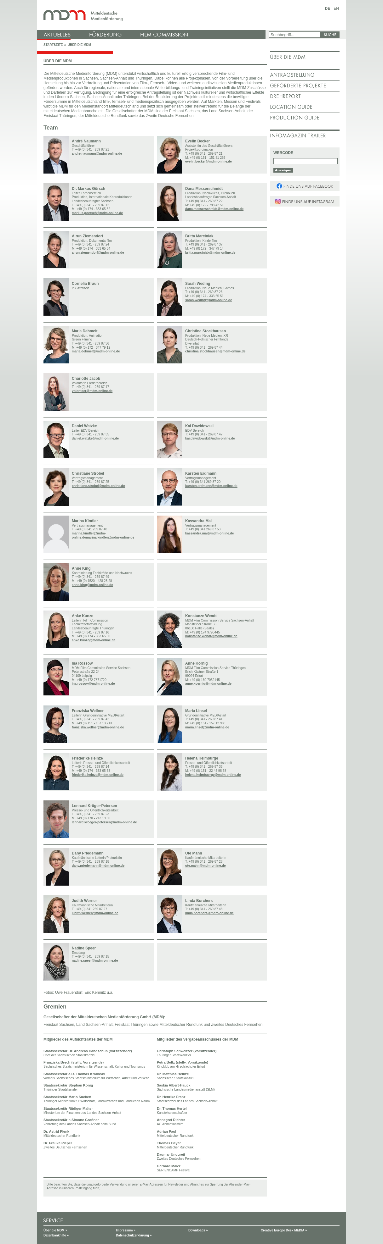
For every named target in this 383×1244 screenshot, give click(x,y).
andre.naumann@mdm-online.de (97, 153)
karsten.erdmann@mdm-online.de (211, 486)
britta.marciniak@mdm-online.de (210, 252)
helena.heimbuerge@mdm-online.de (213, 775)
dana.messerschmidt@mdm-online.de (214, 209)
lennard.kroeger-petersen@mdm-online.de (104, 822)
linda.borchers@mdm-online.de (209, 913)
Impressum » (125, 1230)
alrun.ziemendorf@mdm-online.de (98, 252)
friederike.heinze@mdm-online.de (97, 775)
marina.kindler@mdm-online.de (110, 537)
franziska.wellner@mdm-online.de (98, 727)
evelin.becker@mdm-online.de (208, 161)
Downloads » (198, 1230)
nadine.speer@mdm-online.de (95, 960)
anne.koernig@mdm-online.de (208, 683)
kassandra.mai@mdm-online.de (209, 533)
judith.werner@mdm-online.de (95, 913)
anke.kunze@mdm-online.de (93, 640)
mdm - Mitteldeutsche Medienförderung (152, 15)
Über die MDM (79, 45)
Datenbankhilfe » (56, 1235)
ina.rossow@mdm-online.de (93, 683)
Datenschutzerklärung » (133, 1235)
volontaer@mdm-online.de (92, 391)
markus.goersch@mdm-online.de (97, 213)
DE (327, 8)
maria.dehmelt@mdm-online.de (96, 351)
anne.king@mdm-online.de (92, 585)
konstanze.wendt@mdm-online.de (211, 636)
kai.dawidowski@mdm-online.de (210, 438)
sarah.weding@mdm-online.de (208, 300)
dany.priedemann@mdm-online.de (98, 865)
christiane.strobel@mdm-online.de (98, 486)
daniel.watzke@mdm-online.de (95, 438)
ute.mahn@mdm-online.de (205, 865)
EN (336, 8)
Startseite (53, 45)
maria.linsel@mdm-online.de (207, 727)
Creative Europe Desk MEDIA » (284, 1230)
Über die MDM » (55, 1230)
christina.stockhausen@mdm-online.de (215, 351)
